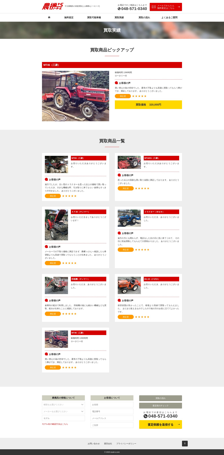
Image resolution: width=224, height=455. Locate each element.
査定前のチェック (161, 405)
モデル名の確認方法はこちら (55, 424)
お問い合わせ (94, 443)
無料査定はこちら (166, 6)
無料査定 (68, 17)
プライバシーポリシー (126, 443)
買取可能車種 (94, 17)
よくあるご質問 (169, 17)
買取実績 (119, 17)
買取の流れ (144, 17)
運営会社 (108, 443)
